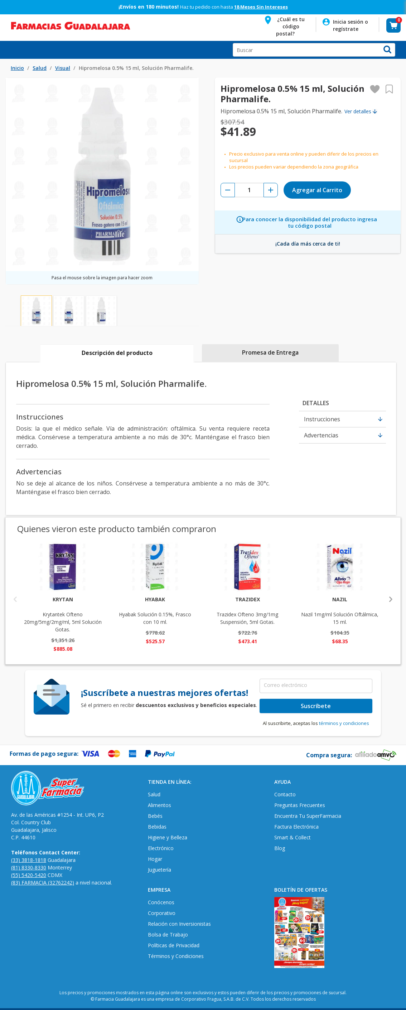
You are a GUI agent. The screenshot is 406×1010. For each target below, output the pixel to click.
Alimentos (159, 805)
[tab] (117, 353)
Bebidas (157, 826)
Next (390, 598)
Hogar (155, 858)
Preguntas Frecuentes (299, 805)
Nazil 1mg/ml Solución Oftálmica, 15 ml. (340, 610)
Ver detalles (357, 111)
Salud (40, 68)
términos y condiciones (344, 723)
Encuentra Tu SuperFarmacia (307, 815)
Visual (62, 68)
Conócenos (161, 902)
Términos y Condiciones (176, 956)
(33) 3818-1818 (28, 860)
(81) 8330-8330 (28, 867)
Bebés (155, 815)
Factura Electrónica (296, 826)
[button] (285, 25)
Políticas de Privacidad (173, 945)
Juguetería (159, 869)
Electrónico (161, 848)
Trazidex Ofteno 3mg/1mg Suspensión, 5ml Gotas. (247, 610)
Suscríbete (316, 706)
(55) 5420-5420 (28, 875)
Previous (15, 598)
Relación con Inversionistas (179, 923)
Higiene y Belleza (167, 837)
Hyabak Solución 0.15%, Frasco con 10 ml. (155, 610)
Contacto (285, 794)
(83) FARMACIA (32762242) (42, 882)
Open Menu (9, 50)
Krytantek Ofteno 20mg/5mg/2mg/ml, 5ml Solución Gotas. (63, 614)
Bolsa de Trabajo (168, 934)
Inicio (17, 68)
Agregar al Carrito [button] (317, 190)
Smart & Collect (292, 837)
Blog (279, 848)
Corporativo (161, 913)
